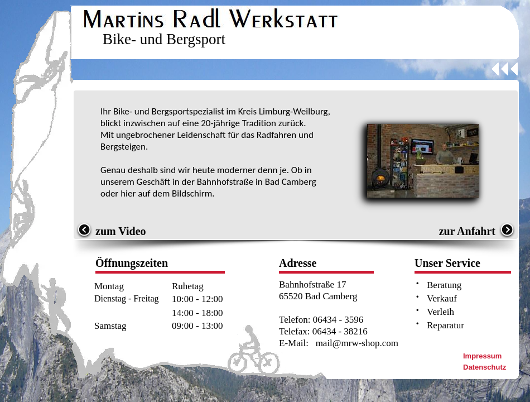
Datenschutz (484, 367)
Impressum (482, 356)
